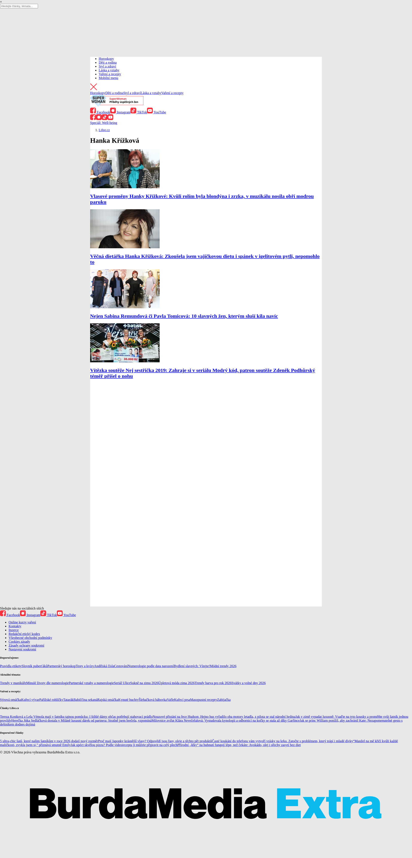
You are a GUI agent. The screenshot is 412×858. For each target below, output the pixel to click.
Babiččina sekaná (85, 699)
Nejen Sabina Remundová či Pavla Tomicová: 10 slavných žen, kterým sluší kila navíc (184, 316)
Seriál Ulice (122, 683)
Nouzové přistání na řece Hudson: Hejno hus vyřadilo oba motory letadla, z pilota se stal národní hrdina (224, 716)
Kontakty (15, 626)
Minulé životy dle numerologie (47, 683)
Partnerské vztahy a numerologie (91, 683)
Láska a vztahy (109, 70)
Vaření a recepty (110, 74)
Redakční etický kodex (24, 634)
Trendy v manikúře (13, 683)
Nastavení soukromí (22, 649)
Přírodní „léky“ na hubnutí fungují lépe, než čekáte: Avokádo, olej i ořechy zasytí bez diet (239, 745)
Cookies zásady (19, 641)
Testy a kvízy (85, 666)
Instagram (120, 112)
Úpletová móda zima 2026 (176, 683)
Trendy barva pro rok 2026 (213, 683)
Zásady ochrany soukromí (26, 645)
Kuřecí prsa (182, 699)
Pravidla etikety (11, 666)
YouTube (156, 112)
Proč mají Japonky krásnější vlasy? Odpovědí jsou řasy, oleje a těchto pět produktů (155, 741)
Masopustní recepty (203, 699)
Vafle (170, 699)
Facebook (100, 112)
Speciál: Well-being (103, 123)
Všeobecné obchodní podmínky (30, 638)
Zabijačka (223, 699)
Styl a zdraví (107, 66)
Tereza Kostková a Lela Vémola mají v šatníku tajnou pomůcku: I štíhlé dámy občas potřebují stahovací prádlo (76, 716)
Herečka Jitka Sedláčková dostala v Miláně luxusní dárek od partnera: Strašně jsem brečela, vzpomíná (81, 720)
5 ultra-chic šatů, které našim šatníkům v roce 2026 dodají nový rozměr (49, 741)
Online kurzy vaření (22, 622)
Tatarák (68, 699)
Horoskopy (106, 58)
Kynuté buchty (128, 699)
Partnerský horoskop (61, 666)
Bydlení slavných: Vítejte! (192, 666)
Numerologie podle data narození (151, 666)
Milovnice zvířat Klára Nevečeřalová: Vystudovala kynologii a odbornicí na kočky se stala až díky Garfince (225, 720)
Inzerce (14, 630)
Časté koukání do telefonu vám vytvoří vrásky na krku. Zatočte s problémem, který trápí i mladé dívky (282, 741)
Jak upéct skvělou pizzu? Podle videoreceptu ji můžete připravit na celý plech (124, 745)
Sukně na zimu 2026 (144, 683)
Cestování (121, 666)
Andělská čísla (104, 666)
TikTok (138, 112)
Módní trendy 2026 (223, 666)
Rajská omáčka (107, 699)
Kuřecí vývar (30, 699)
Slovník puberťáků (34, 666)
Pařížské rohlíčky (51, 699)
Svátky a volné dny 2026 (249, 683)
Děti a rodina (108, 62)
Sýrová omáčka (10, 699)
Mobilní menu (108, 78)
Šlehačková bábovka (153, 699)
